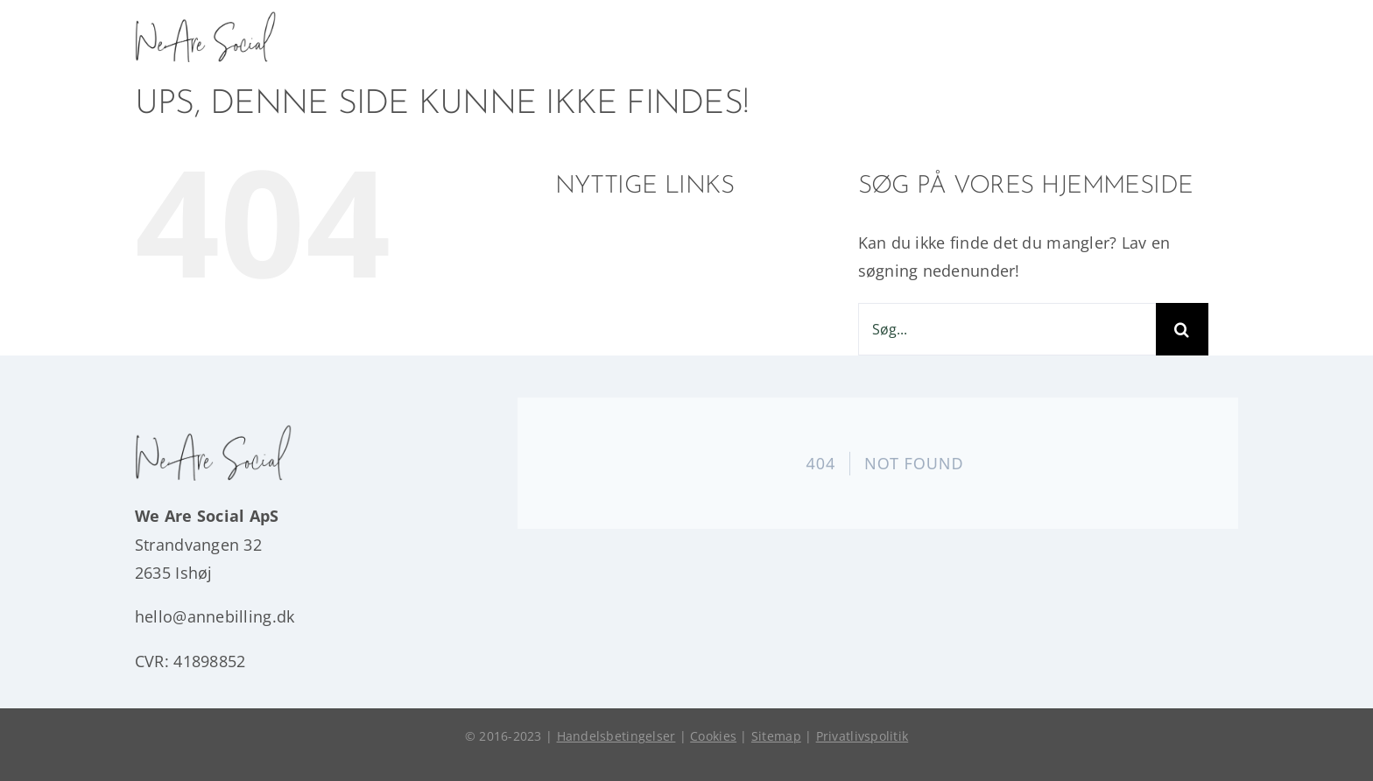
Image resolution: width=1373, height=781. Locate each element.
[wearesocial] (206, 18)
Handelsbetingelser (616, 736)
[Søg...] (1007, 329)
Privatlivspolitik (862, 736)
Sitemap (776, 736)
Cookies (713, 736)
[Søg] (1182, 329)
